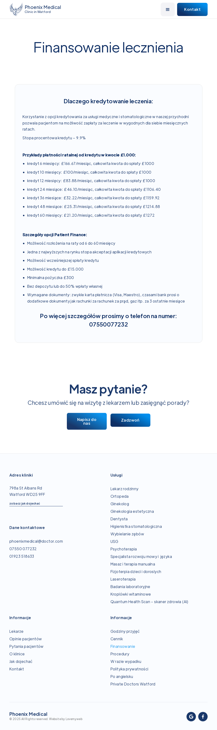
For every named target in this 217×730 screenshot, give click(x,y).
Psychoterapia (123, 553)
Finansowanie (122, 650)
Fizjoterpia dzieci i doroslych (135, 575)
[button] (168, 9)
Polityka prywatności (129, 673)
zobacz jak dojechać (24, 508)
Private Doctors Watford (133, 688)
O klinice (17, 658)
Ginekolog (119, 508)
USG (114, 545)
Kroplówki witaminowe (130, 598)
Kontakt (16, 673)
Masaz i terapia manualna (132, 568)
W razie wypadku (125, 665)
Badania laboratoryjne (130, 590)
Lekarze (16, 635)
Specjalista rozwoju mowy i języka (142, 560)
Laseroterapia (123, 583)
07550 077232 (23, 552)
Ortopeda (119, 500)
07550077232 (108, 324)
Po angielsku (121, 680)
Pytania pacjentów (26, 650)
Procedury (119, 658)
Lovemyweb (74, 723)
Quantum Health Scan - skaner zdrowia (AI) (149, 605)
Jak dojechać (21, 665)
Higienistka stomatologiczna (136, 530)
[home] (35, 9)
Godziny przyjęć (125, 635)
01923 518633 (21, 560)
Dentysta (119, 523)
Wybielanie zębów (127, 538)
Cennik (116, 643)
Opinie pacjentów (25, 643)
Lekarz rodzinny (124, 493)
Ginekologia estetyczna (132, 515)
